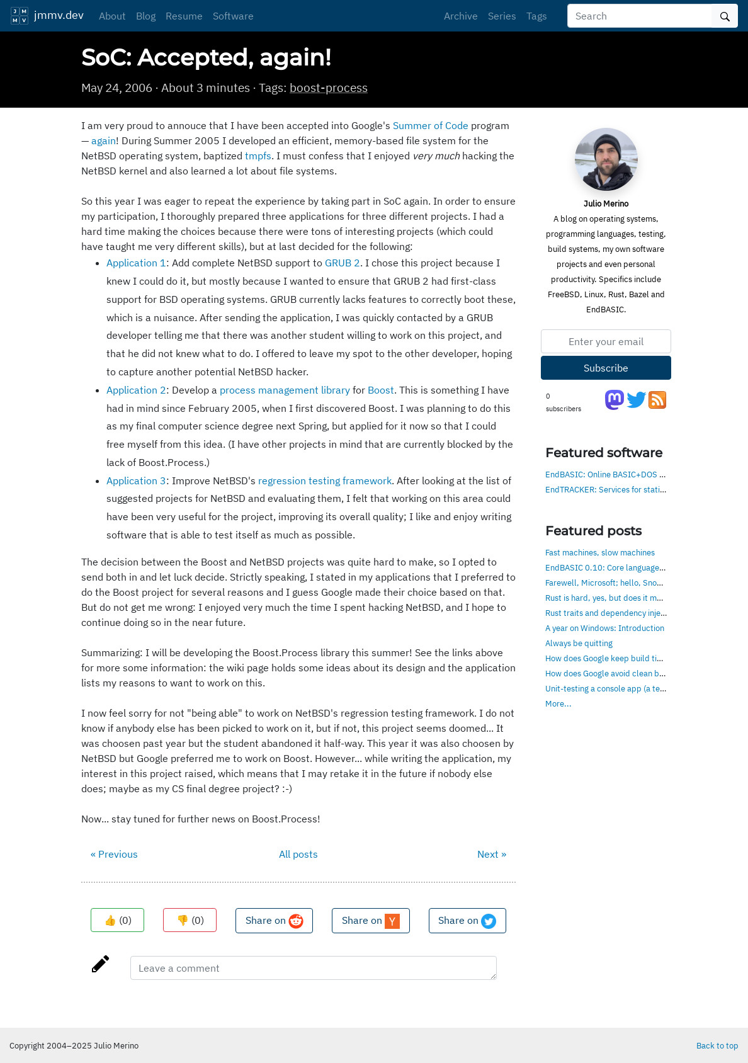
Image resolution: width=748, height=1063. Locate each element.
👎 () (190, 920)
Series (502, 15)
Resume (184, 15)
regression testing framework (325, 480)
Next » (491, 854)
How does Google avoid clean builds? (613, 673)
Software (233, 15)
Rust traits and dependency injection (612, 612)
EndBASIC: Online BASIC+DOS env (608, 474)
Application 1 (136, 262)
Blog (146, 15)
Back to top (717, 1045)
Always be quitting (579, 643)
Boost (381, 390)
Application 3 (136, 480)
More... (558, 703)
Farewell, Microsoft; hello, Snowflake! (614, 582)
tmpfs (258, 155)
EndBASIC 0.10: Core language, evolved (618, 567)
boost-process (329, 87)
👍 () (118, 920)
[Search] (639, 16)
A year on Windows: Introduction (604, 628)
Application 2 (136, 390)
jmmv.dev (47, 15)
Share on (274, 921)
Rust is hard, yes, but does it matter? (612, 597)
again (103, 140)
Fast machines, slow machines (600, 552)
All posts (298, 854)
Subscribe (606, 367)
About (112, 15)
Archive (461, 15)
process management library (285, 390)
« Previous (114, 854)
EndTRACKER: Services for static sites (614, 489)
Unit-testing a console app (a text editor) (619, 688)
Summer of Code (430, 125)
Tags (536, 15)
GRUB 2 (342, 262)
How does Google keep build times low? (618, 658)
